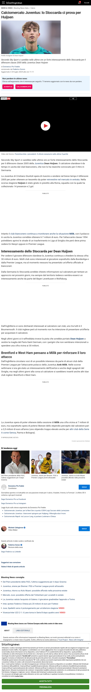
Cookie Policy (19, 676)
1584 (46, 650)
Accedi (86, 3)
